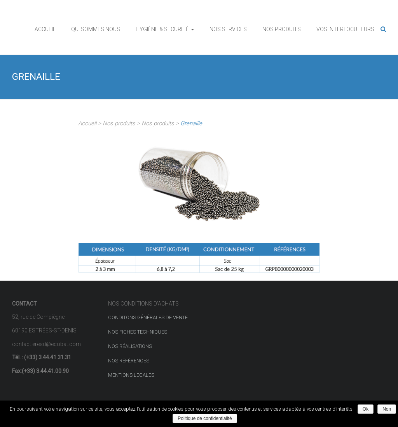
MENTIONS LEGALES (131, 375)
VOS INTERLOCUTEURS (345, 29)
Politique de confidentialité (205, 418)
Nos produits (119, 123)
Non (386, 409)
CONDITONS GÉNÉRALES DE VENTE (148, 317)
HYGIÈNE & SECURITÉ (162, 29)
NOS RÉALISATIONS (130, 346)
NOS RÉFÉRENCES (128, 361)
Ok (365, 409)
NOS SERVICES (228, 29)
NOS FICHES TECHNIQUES (137, 332)
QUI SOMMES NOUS (95, 29)
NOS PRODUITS (281, 29)
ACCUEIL (45, 29)
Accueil (87, 123)
